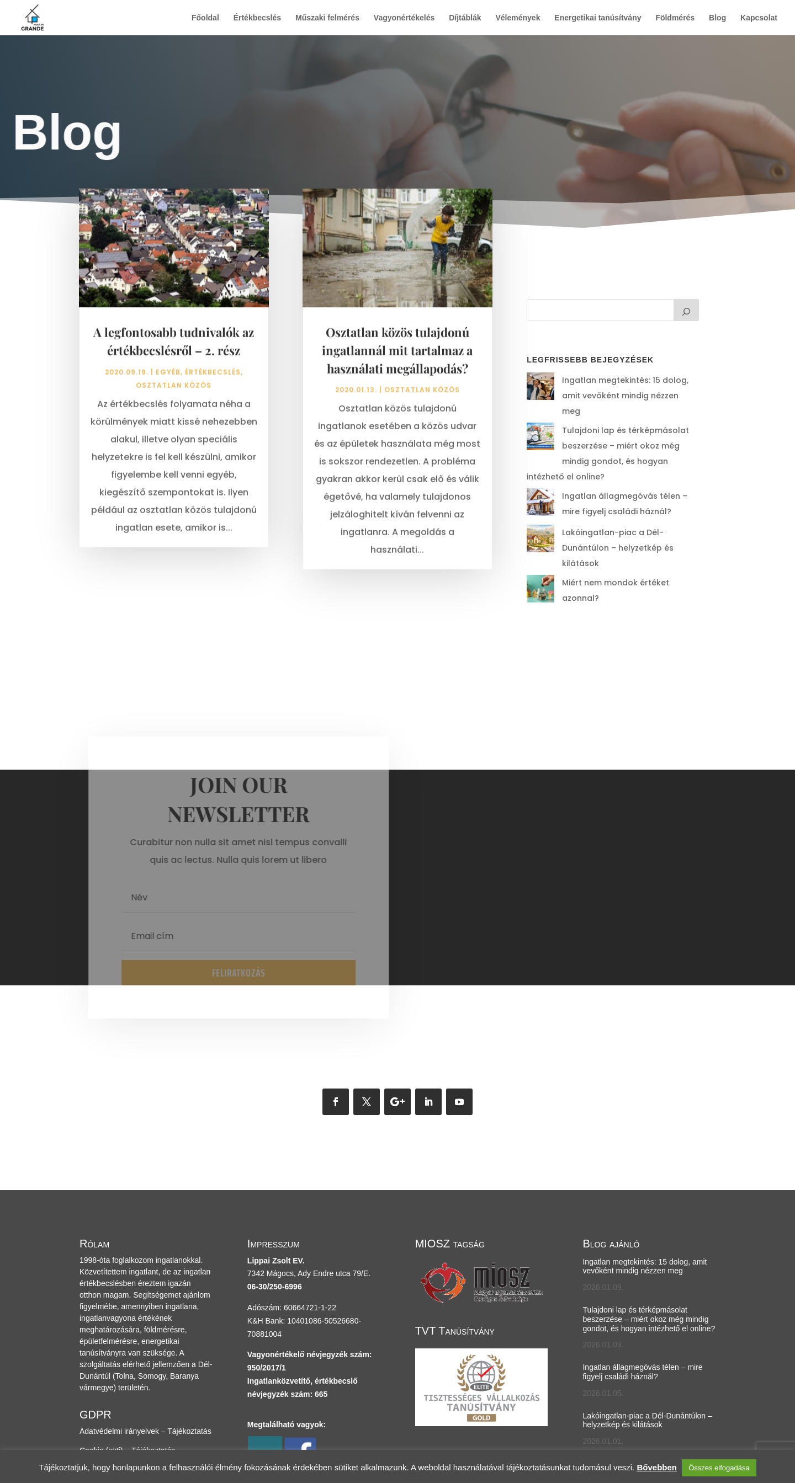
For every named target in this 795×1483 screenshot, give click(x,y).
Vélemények (517, 18)
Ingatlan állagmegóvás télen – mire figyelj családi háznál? (642, 1314)
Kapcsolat (758, 18)
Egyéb (168, 377)
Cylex (264, 1425)
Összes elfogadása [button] (719, 1468)
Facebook (300, 1425)
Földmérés (675, 18)
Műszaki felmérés (327, 18)
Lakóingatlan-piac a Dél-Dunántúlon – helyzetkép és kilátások (647, 1362)
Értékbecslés (257, 18)
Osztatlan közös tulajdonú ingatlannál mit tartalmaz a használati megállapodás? (397, 355)
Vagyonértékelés (404, 18)
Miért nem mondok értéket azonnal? (607, 534)
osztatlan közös (173, 390)
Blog (717, 18)
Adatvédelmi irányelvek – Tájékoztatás (145, 1373)
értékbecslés (213, 377)
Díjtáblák (465, 18)
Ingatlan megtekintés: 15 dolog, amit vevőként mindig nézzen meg (644, 1208)
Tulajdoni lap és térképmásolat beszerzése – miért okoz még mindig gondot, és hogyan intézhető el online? (605, 430)
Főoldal (205, 18)
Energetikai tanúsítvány (597, 18)
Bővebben (657, 1467)
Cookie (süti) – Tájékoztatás (127, 1392)
